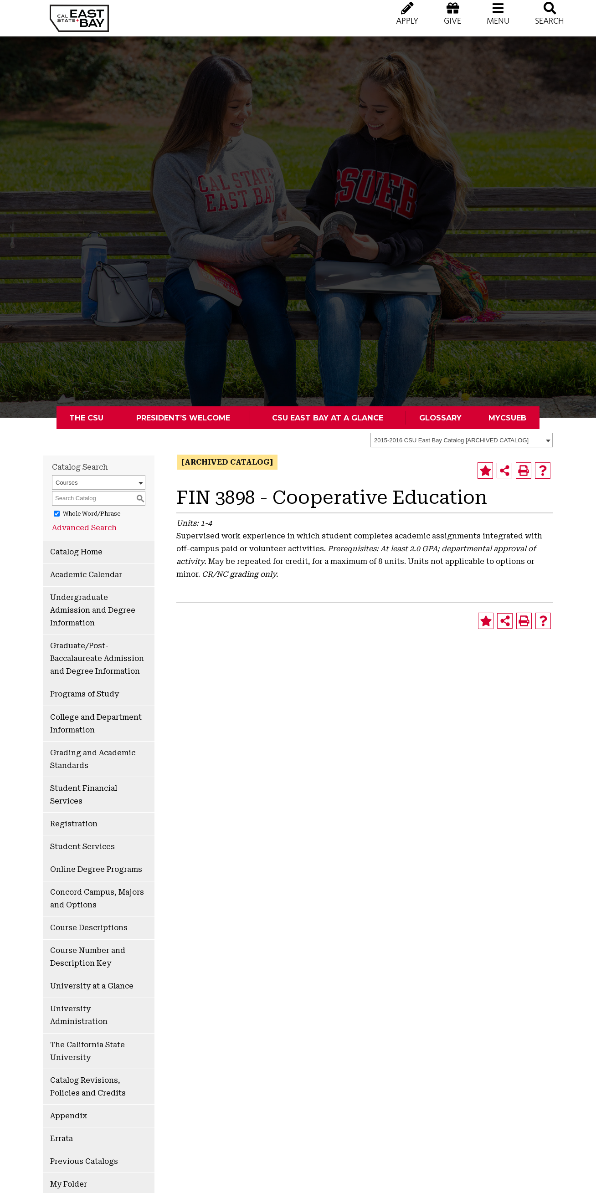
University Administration (79, 1015)
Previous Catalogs (84, 1161)
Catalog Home (76, 552)
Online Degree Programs (96, 869)
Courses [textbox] (66, 482)
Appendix (68, 1115)
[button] (498, 23)
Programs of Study (84, 694)
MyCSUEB (507, 417)
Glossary (440, 417)
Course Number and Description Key (87, 957)
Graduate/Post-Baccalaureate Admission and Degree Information (97, 658)
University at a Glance (92, 986)
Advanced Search (84, 527)
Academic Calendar (86, 574)
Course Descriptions (89, 927)
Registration (74, 823)
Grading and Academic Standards (92, 759)
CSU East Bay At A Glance (327, 417)
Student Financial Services (83, 794)
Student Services (82, 846)
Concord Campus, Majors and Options (97, 898)
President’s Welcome (183, 417)
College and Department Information (96, 723)
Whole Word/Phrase (91, 514)
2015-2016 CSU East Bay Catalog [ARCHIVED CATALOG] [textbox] (451, 440)
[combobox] (461, 440)
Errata (61, 1138)
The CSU (86, 417)
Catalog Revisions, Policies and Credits (88, 1086)
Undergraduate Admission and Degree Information (92, 610)
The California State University (87, 1051)
